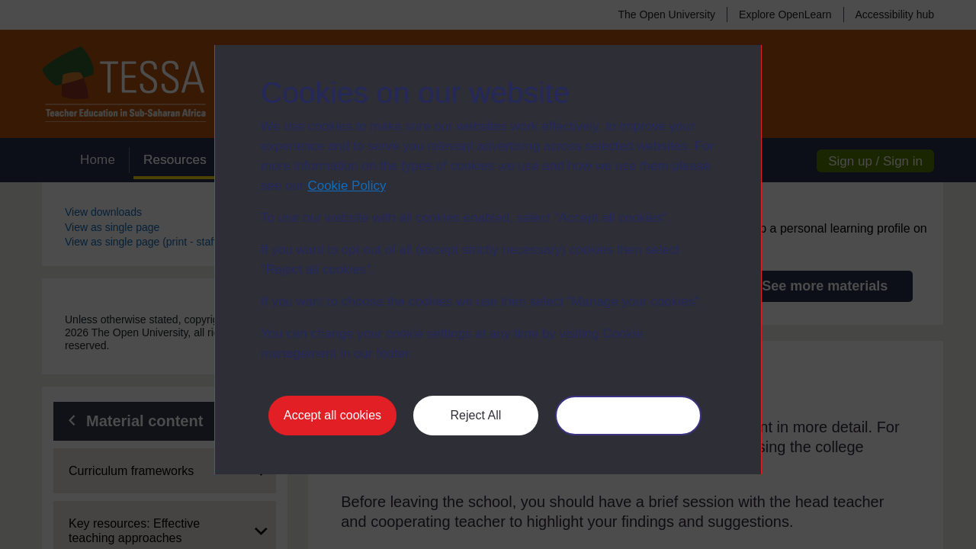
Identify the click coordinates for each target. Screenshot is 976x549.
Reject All (476, 415)
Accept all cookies (332, 415)
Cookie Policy (346, 185)
